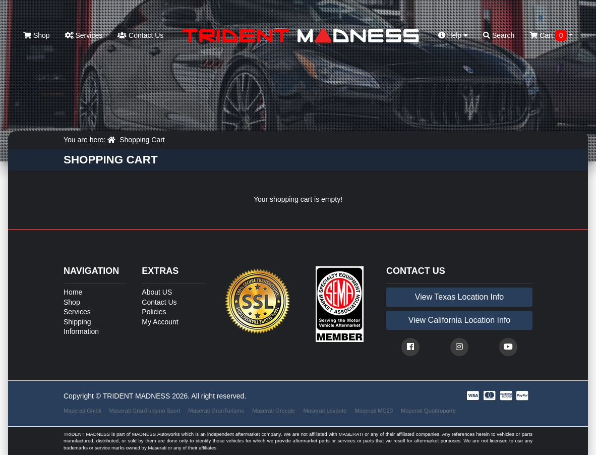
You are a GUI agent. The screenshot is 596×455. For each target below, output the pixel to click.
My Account (160, 322)
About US (157, 292)
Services (84, 35)
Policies (154, 312)
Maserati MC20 (373, 411)
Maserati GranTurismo (216, 411)
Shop (36, 35)
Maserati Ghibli (82, 411)
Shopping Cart (142, 140)
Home (73, 292)
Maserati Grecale (273, 411)
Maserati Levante (324, 411)
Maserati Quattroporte (428, 411)
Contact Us (140, 35)
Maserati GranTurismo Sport (145, 411)
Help (453, 35)
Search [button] (498, 35)
